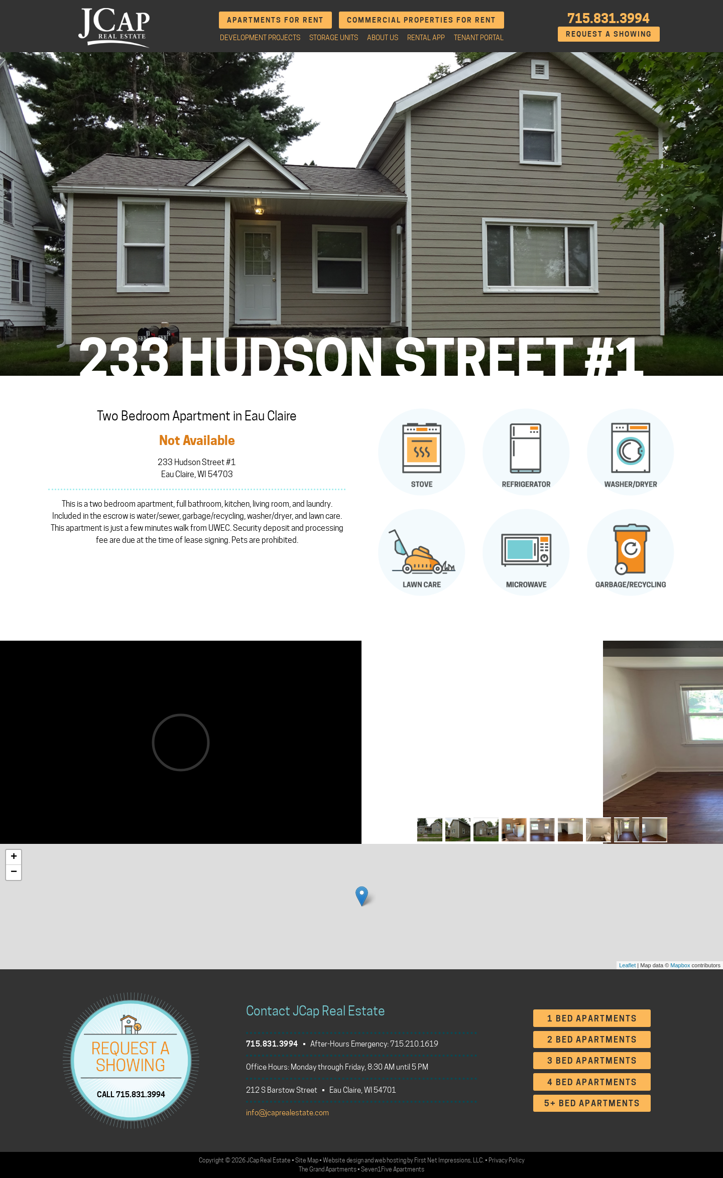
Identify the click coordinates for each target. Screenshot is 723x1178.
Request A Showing (609, 34)
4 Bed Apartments (592, 1082)
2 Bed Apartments (592, 1040)
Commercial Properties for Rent (421, 20)
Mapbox (680, 965)
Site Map (306, 1160)
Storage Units (333, 38)
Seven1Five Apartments (392, 1169)
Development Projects (260, 38)
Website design (343, 1160)
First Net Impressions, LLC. (449, 1160)
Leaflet (627, 965)
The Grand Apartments (327, 1169)
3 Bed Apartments (592, 1061)
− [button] (14, 872)
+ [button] (14, 857)
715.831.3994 (608, 18)
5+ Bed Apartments (592, 1103)
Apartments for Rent (275, 20)
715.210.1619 (414, 1044)
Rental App (426, 38)
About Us (382, 38)
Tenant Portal (479, 38)
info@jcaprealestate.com (287, 1112)
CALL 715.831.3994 (131, 1094)
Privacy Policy (507, 1160)
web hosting (390, 1160)
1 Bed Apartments (592, 1018)
